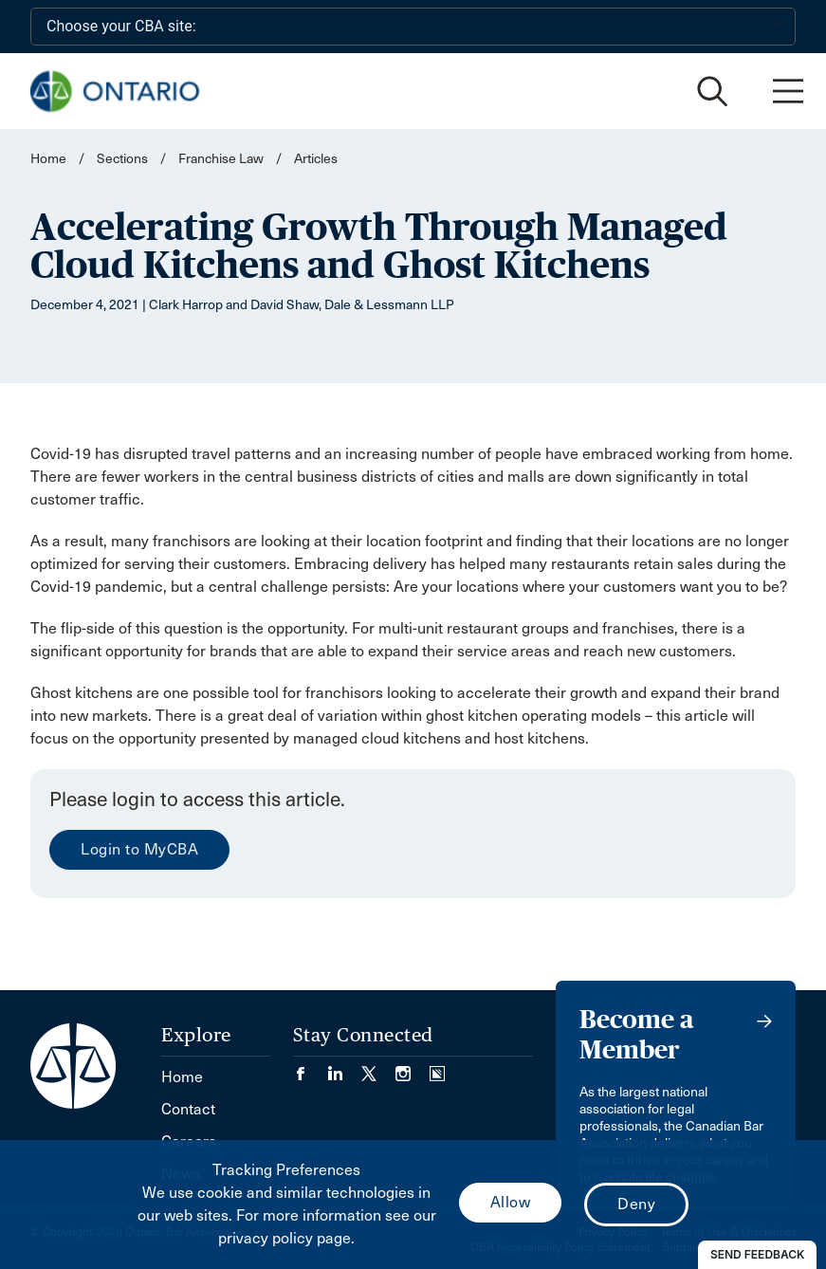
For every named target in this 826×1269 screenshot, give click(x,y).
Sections (124, 159)
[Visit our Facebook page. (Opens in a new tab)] (310, 1067)
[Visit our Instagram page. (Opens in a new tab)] (412, 1067)
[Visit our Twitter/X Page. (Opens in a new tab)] (378, 1067)
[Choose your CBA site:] (413, 27)
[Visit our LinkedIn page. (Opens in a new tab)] (344, 1067)
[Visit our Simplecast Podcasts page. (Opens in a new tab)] (437, 1067)
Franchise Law (221, 159)
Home (48, 159)
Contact (188, 1109)
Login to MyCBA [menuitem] (139, 849)
